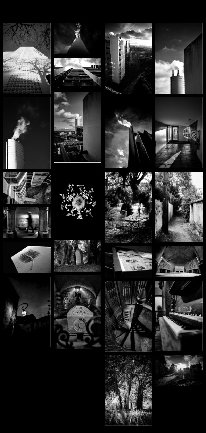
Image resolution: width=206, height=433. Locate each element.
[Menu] (9, 9)
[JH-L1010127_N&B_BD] (128, 316)
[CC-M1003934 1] (77, 38)
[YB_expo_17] (128, 262)
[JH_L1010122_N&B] (27, 312)
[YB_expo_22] (77, 201)
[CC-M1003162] (27, 222)
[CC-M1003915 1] (128, 58)
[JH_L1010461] (179, 132)
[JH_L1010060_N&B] (77, 312)
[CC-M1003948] (27, 58)
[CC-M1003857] (77, 73)
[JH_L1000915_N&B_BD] (179, 370)
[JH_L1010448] (27, 188)
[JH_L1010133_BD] (179, 316)
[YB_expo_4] (77, 256)
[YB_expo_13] (179, 261)
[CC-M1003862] (27, 133)
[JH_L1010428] (77, 127)
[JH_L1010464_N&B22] (128, 132)
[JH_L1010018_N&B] (128, 390)
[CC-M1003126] (128, 207)
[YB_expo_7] (27, 257)
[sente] (179, 207)
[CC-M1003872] (179, 58)
